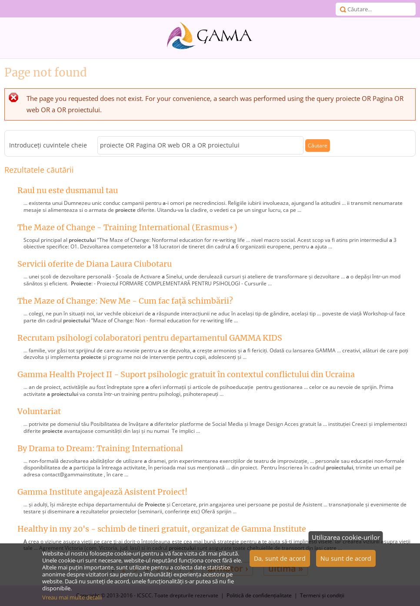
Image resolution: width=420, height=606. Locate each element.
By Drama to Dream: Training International (100, 448)
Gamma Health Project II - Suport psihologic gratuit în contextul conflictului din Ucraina (186, 374)
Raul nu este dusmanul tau (67, 190)
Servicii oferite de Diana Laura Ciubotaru (94, 264)
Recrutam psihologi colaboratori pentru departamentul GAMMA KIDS (149, 338)
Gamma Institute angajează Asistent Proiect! (102, 492)
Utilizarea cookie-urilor (346, 541)
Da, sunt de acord (280, 563)
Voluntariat (39, 411)
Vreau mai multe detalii (72, 601)
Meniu (8, 8)
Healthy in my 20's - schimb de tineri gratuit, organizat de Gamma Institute (161, 529)
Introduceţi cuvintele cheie (49, 145)
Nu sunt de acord (345, 563)
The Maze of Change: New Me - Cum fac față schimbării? (125, 301)
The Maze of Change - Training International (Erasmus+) (127, 227)
